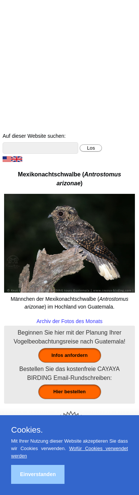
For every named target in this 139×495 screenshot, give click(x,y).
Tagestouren (36, 73)
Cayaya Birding (24, 18)
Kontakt (36, 105)
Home (36, 62)
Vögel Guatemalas (103, 105)
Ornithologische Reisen (102, 62)
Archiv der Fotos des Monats (69, 321)
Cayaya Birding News (103, 127)
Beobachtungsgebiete (36, 84)
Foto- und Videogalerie (36, 116)
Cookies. (27, 430)
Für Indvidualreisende (103, 73)
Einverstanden (38, 474)
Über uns (36, 127)
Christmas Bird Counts (103, 94)
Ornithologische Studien (35, 94)
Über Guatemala (103, 116)
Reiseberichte (103, 84)
